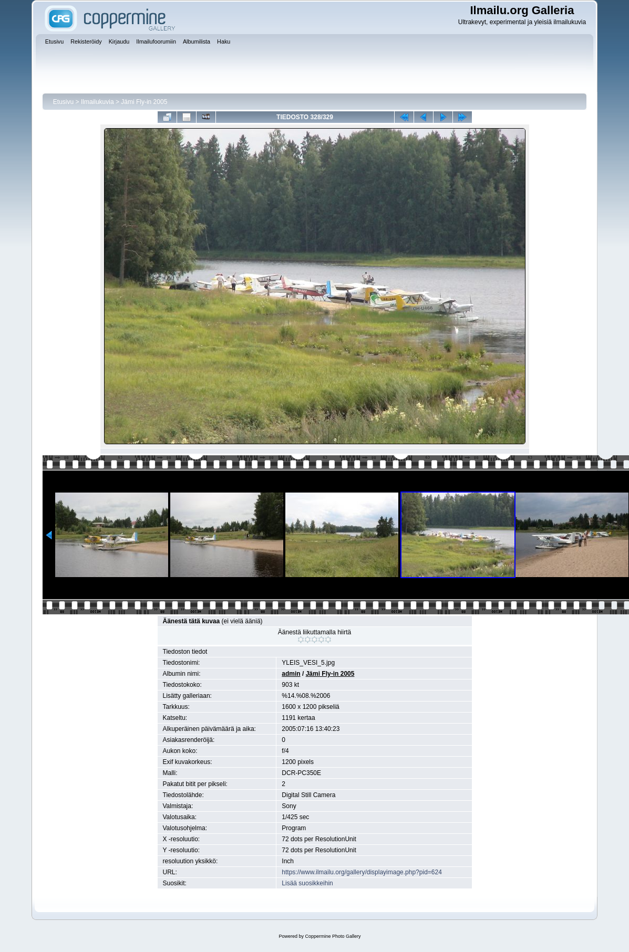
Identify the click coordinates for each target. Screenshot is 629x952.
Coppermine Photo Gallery (332, 936)
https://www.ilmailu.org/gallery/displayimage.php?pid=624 (362, 872)
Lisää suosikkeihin (307, 883)
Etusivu (63, 102)
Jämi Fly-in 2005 (144, 102)
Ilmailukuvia (97, 102)
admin (291, 673)
